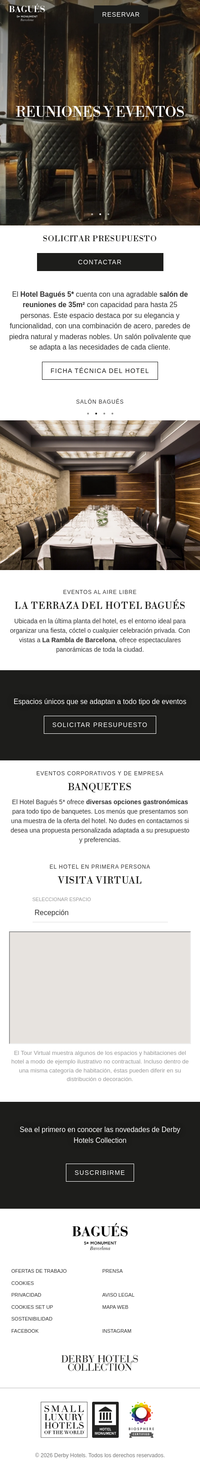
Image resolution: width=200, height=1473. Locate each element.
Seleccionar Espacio (62, 899)
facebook (25, 1331)
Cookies (22, 1283)
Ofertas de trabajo (39, 1271)
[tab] (92, 214)
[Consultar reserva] (121, 14)
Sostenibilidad (31, 1318)
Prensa (112, 1271)
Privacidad (26, 1295)
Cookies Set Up (32, 1307)
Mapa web (115, 1307)
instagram (117, 1331)
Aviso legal (118, 1295)
